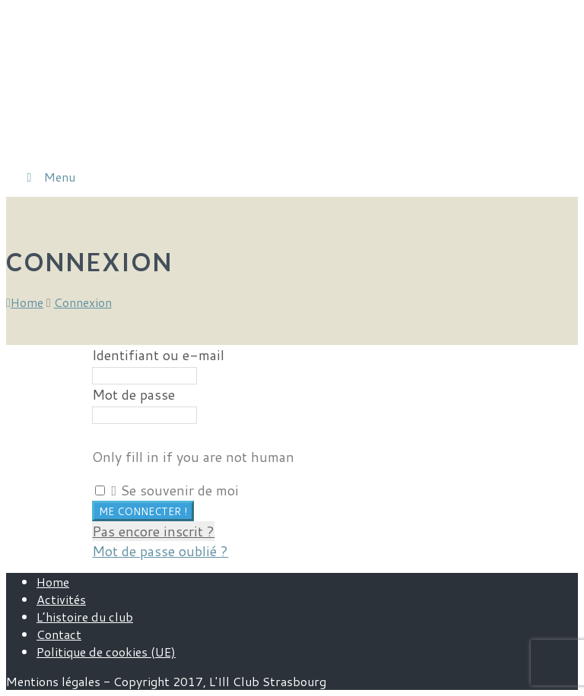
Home (52, 581)
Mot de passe (133, 394)
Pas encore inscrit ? (153, 531)
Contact (58, 634)
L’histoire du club (84, 616)
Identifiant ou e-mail (158, 355)
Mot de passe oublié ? (160, 551)
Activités (61, 599)
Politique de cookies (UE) (106, 651)
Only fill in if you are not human (193, 457)
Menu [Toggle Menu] (48, 176)
